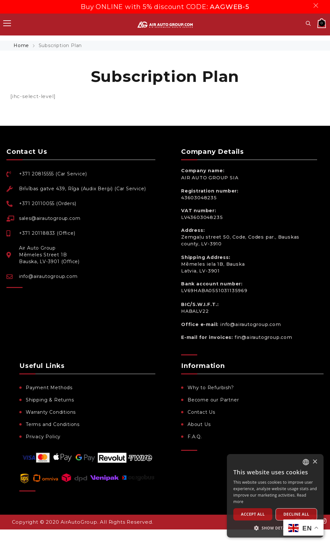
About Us (199, 424)
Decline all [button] (296, 514)
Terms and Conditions (53, 424)
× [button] (314, 462)
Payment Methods (49, 388)
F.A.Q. (195, 437)
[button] (275, 528)
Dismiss (316, 5)
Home (22, 45)
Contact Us (201, 412)
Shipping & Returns (50, 400)
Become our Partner (213, 400)
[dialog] (275, 496)
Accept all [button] (253, 514)
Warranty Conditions (51, 412)
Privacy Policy (43, 437)
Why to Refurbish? (211, 388)
